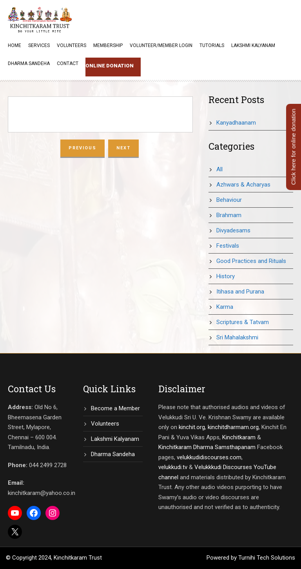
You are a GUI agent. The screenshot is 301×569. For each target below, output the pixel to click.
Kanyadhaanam (236, 122)
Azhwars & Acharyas (243, 184)
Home (14, 45)
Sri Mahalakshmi (237, 337)
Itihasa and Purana (240, 291)
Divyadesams (233, 230)
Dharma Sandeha (29, 63)
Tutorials (211, 45)
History (225, 276)
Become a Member (115, 408)
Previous (82, 147)
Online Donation (109, 66)
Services (39, 45)
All (219, 169)
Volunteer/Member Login (161, 45)
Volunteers (71, 45)
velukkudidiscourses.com (209, 457)
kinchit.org (192, 427)
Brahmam (228, 215)
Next (123, 147)
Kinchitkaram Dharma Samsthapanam (207, 447)
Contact (67, 63)
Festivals (227, 245)
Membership (108, 45)
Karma (224, 306)
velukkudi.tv (172, 467)
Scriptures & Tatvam (242, 322)
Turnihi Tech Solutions (266, 557)
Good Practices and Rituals (251, 261)
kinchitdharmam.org (233, 427)
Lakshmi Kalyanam (253, 45)
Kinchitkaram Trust (78, 557)
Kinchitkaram (239, 437)
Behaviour (229, 199)
